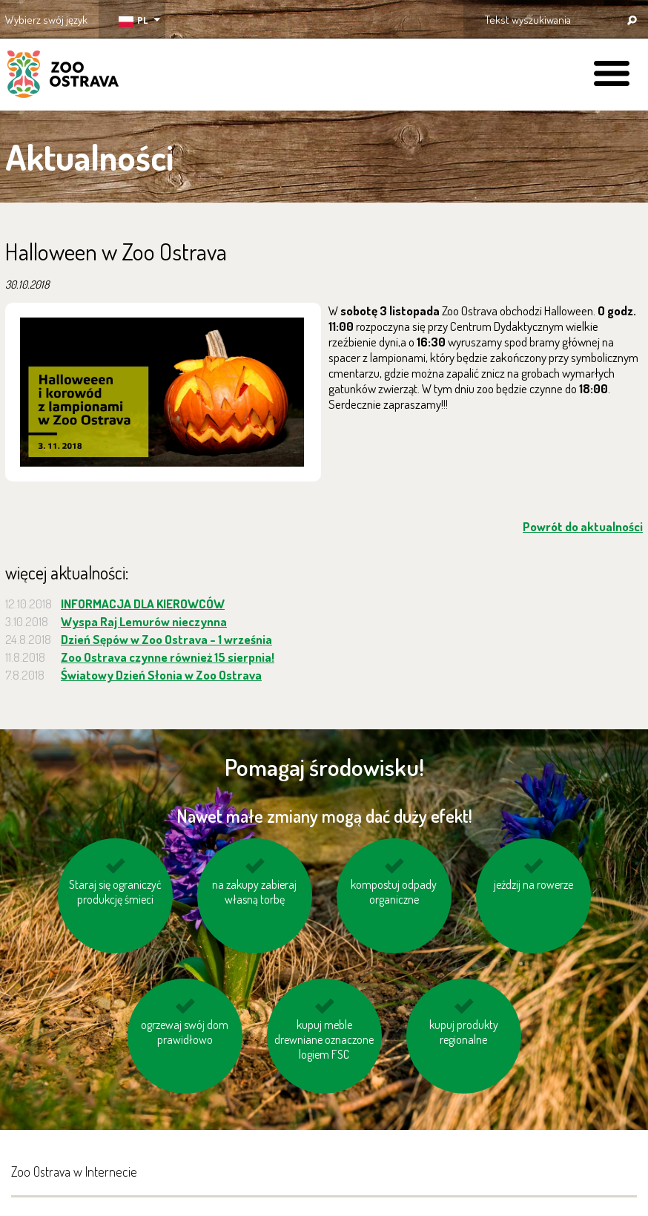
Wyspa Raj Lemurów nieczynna (144, 621)
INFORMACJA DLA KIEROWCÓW (143, 603)
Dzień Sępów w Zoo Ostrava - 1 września (166, 639)
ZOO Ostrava (63, 76)
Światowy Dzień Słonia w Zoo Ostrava (161, 675)
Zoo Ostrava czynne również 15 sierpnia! (167, 657)
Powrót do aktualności (583, 526)
